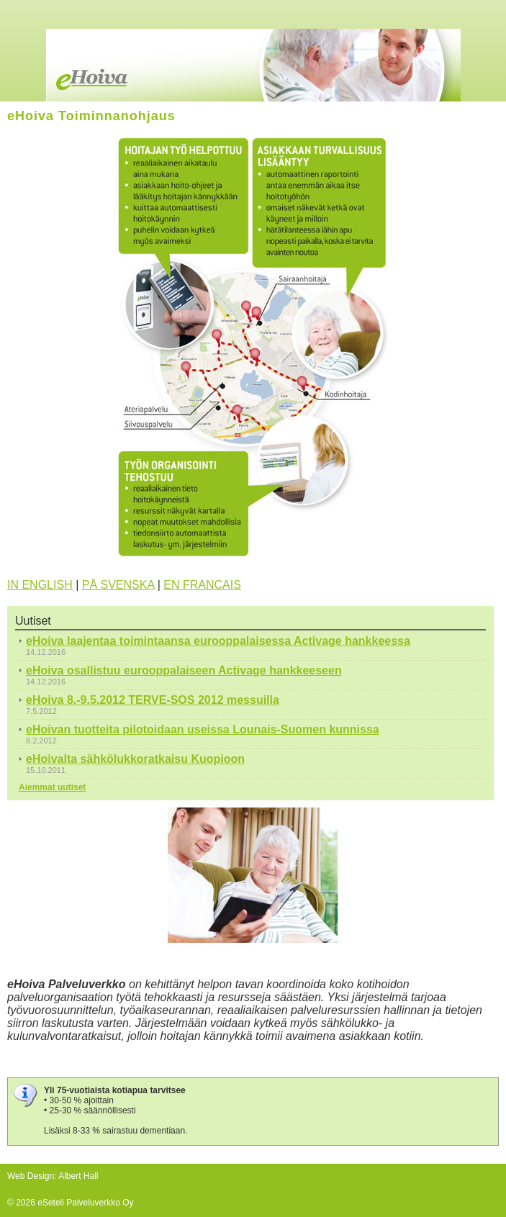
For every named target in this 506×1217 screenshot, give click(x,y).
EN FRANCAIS (202, 585)
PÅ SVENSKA (118, 585)
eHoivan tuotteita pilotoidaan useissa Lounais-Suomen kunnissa (202, 729)
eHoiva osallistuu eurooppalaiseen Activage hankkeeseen (184, 670)
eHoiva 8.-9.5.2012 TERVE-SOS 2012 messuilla (152, 700)
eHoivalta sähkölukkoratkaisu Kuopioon (135, 759)
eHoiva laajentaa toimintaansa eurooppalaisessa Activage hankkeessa (218, 641)
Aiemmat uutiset (52, 787)
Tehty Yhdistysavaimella (53, 1188)
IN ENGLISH (40, 585)
